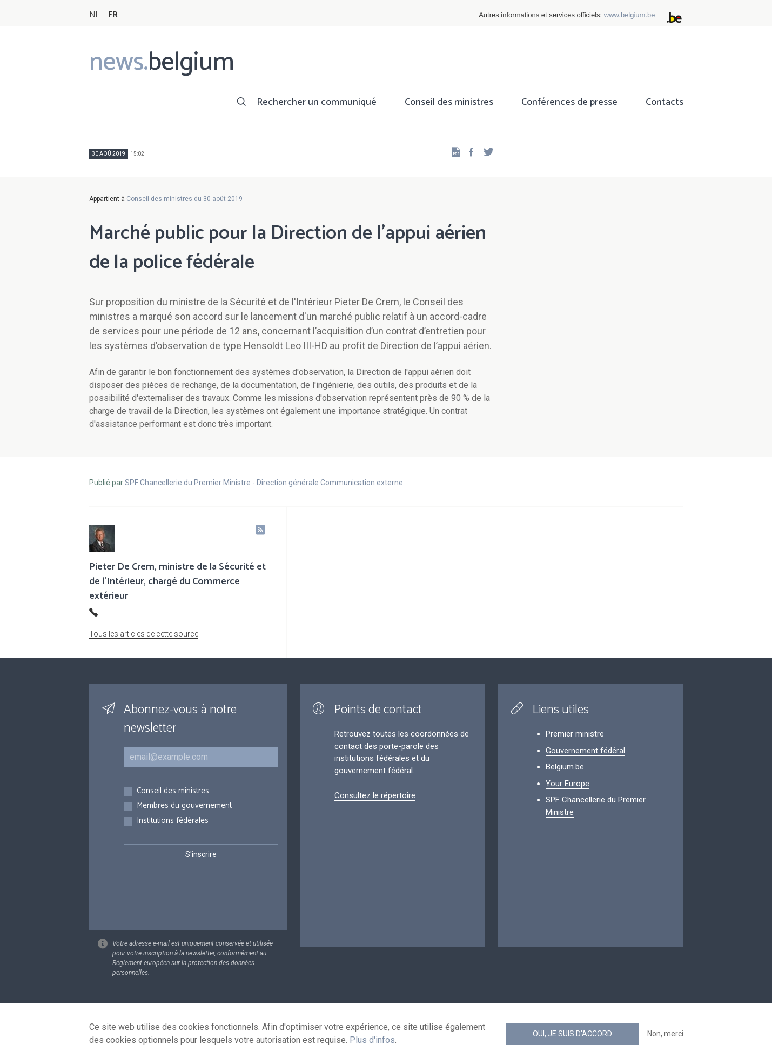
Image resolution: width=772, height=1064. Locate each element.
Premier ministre (575, 734)
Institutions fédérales (173, 821)
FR (113, 15)
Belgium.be (565, 767)
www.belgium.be (629, 15)
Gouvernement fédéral (585, 750)
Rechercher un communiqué (317, 102)
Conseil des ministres (449, 102)
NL (94, 15)
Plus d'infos (372, 1040)
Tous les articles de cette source (143, 634)
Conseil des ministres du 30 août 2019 (184, 199)
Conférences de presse (569, 102)
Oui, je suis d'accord (572, 1033)
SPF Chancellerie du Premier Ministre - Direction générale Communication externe (264, 482)
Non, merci (665, 1033)
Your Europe (567, 783)
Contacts (664, 102)
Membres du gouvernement (184, 806)
